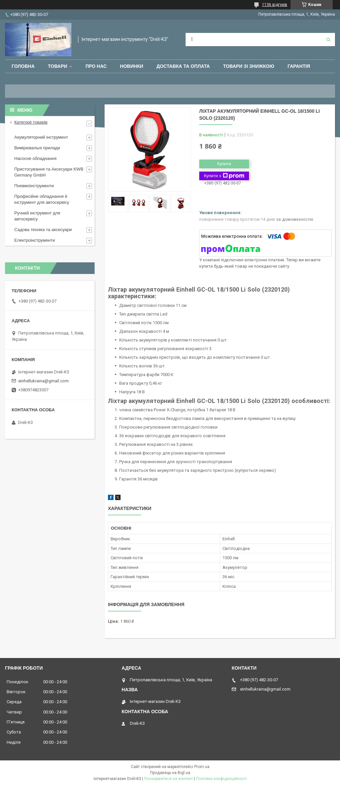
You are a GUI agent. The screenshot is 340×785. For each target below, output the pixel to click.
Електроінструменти (34, 240)
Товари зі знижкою (248, 66)
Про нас (96, 66)
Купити (224, 163)
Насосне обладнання (35, 158)
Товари (57, 66)
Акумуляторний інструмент (41, 137)
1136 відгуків (274, 4)
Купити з (224, 176)
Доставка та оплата (183, 66)
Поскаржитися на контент (168, 778)
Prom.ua (202, 766)
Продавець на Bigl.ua (170, 772)
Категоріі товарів (30, 122)
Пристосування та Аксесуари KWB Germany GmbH (48, 172)
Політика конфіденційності (221, 778)
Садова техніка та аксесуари (43, 229)
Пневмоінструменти (34, 185)
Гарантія (299, 66)
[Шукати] (328, 39)
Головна (23, 66)
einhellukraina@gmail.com (43, 380)
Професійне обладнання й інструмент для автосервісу (41, 199)
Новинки (131, 66)
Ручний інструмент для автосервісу (37, 215)
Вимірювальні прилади (37, 147)
